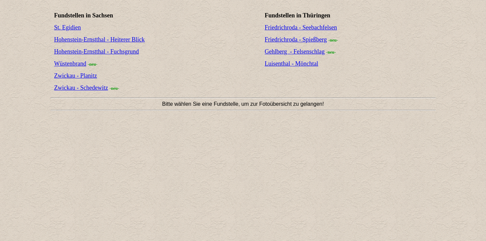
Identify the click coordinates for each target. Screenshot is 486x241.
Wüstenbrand (70, 63)
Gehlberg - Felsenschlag (295, 51)
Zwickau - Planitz (75, 75)
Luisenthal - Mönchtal (291, 63)
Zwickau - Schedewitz (81, 87)
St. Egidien (67, 27)
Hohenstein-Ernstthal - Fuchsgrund (96, 51)
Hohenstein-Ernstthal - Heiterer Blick (99, 39)
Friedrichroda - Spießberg (296, 39)
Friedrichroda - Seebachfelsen (301, 27)
